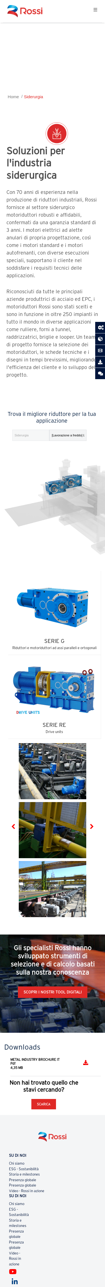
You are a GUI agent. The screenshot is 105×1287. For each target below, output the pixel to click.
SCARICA (43, 1104)
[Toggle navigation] (95, 11)
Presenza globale (22, 1180)
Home (13, 96)
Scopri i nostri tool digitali (53, 992)
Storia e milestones (24, 1174)
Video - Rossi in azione (26, 1191)
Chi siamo (16, 1163)
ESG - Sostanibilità (24, 1169)
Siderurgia (33, 96)
